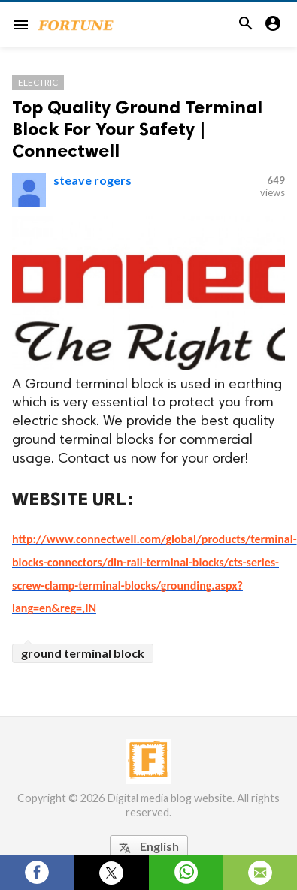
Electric (38, 82)
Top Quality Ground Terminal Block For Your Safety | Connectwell (137, 128)
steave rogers (92, 180)
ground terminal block (82, 653)
